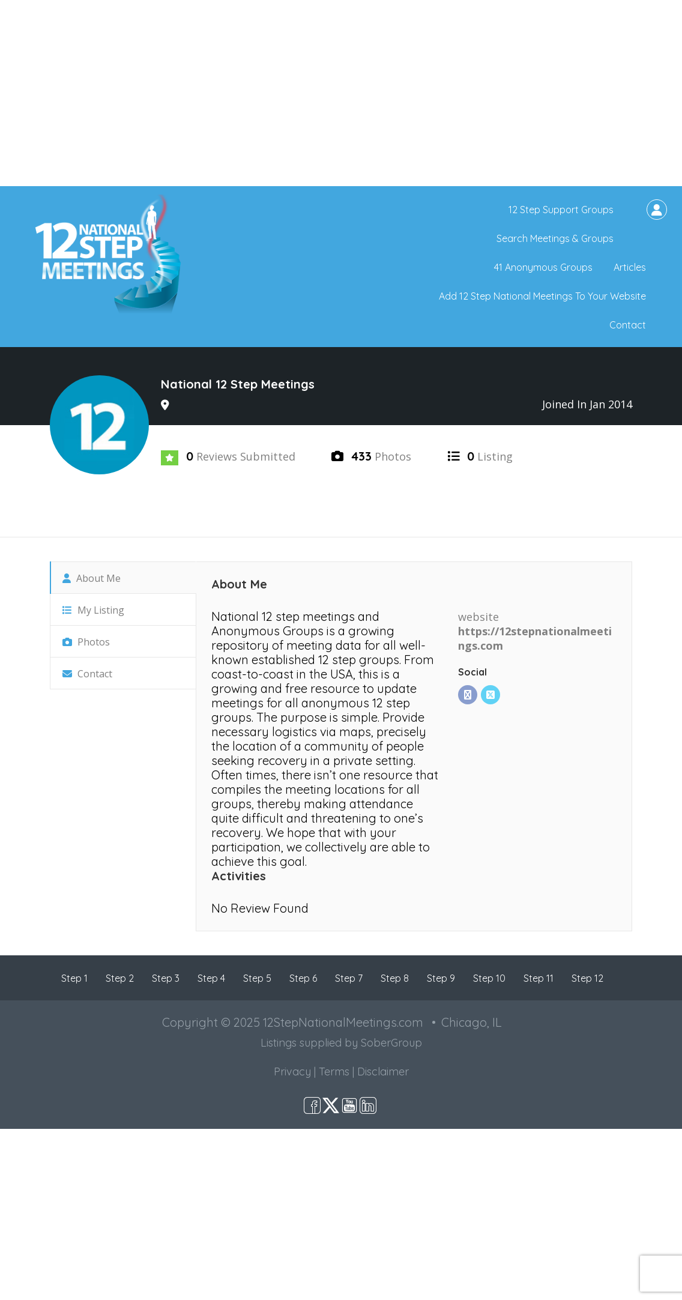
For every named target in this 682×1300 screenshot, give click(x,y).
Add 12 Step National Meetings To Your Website (542, 296)
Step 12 (587, 978)
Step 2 (120, 978)
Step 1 (74, 978)
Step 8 (395, 978)
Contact (627, 325)
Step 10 (489, 978)
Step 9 (441, 978)
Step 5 (257, 978)
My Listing (93, 610)
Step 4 (211, 978)
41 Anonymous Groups (543, 267)
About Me (91, 578)
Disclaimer (383, 1071)
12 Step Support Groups (561, 210)
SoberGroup (391, 1043)
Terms (334, 1071)
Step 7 (349, 978)
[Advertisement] (341, 93)
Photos (86, 641)
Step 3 (166, 978)
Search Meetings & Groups (555, 238)
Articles (630, 267)
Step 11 (539, 978)
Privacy (292, 1071)
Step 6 (303, 978)
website (478, 616)
